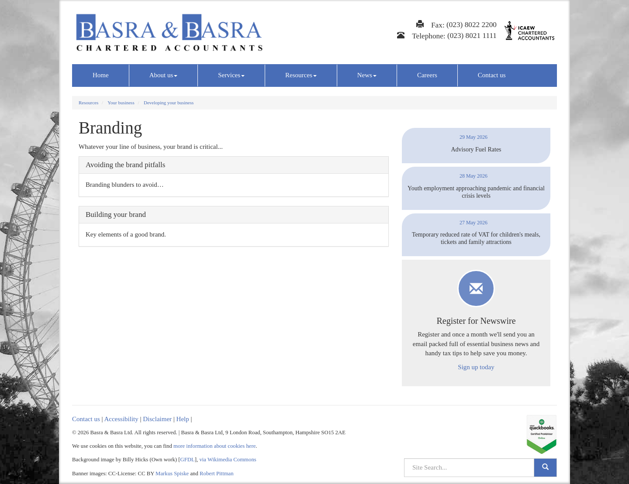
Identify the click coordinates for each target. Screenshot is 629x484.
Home (101, 75)
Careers (427, 75)
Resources (301, 75)
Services (231, 75)
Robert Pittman (217, 473)
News (367, 75)
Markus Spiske (172, 473)
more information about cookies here (214, 446)
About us (163, 75)
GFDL (187, 460)
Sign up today (476, 367)
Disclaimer (157, 418)
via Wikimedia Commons (227, 460)
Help (182, 418)
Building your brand (116, 214)
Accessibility (121, 418)
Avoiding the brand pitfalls (125, 165)
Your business (121, 102)
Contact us (492, 75)
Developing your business (169, 102)
